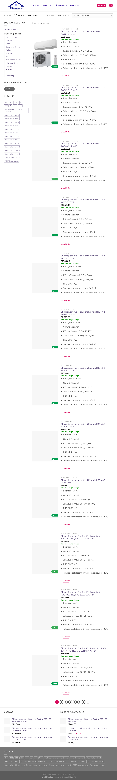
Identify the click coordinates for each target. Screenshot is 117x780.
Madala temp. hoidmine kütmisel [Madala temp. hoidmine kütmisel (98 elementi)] (13, 110)
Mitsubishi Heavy (13, 63)
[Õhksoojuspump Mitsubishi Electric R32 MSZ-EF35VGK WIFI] (45, 446)
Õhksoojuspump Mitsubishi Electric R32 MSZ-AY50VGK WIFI (83, 313)
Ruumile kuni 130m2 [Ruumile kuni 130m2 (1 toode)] (45, 761)
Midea (8, 57)
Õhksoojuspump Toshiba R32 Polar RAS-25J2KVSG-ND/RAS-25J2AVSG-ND (81, 537)
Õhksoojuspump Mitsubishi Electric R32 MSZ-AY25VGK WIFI (83, 200)
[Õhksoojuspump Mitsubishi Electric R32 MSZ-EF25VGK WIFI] (45, 390)
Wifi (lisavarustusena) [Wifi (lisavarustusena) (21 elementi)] (12, 157)
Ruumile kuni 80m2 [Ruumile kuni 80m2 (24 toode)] (94, 758)
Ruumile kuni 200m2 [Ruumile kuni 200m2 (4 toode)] (29, 765)
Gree (8, 44)
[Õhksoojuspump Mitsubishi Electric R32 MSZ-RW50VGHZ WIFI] (45, 165)
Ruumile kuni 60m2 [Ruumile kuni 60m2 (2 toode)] (77, 758)
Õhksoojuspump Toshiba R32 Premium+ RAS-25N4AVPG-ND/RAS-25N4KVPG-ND (83, 649)
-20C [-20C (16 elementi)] (11, 102)
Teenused (46, 5)
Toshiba (9, 69)
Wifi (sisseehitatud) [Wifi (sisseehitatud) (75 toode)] (97, 765)
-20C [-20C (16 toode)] (11, 758)
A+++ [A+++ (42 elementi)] (20, 106)
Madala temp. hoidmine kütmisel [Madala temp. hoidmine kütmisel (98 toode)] (56, 758)
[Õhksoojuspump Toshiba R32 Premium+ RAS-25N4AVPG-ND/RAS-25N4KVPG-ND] (45, 670)
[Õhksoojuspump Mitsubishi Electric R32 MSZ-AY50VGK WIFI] (45, 334)
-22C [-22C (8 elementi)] (16, 102)
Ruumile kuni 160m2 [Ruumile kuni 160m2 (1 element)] (12, 140)
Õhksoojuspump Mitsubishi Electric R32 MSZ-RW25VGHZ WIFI (83, 32)
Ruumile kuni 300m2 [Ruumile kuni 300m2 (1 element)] (12, 154)
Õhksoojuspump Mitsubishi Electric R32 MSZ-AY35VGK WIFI (83, 257)
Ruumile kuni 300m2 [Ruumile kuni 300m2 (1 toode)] (63, 765)
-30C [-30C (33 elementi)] (6, 106)
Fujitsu (9, 53)
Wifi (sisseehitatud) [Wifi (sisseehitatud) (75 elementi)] (12, 161)
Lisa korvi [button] (66, 76)
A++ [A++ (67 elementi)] (15, 106)
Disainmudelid (12, 37)
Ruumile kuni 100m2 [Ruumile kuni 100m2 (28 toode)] (28, 761)
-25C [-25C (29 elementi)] (21, 102)
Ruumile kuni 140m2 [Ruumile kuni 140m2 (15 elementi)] (12, 133)
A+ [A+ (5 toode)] (31, 758)
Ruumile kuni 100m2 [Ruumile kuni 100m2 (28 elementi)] (12, 126)
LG (7, 72)
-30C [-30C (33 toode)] (27, 758)
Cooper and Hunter (14, 47)
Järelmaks (61, 5)
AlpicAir (9, 40)
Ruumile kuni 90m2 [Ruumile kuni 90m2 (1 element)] (12, 122)
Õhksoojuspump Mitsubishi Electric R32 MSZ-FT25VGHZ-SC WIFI (83, 481)
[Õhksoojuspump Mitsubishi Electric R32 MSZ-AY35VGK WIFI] (45, 278)
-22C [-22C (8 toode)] (16, 758)
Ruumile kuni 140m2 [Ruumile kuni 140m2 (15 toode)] (61, 761)
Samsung (10, 76)
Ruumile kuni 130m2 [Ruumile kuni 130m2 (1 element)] (12, 129)
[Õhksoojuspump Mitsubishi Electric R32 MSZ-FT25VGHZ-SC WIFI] (45, 502)
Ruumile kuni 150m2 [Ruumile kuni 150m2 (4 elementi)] (12, 136)
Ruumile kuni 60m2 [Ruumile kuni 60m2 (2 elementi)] (12, 115)
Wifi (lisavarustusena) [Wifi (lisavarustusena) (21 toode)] (80, 765)
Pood (36, 5)
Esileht (8, 15)
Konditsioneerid (11, 29)
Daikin (8, 50)
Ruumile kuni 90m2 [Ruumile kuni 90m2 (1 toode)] (12, 761)
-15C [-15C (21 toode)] (6, 758)
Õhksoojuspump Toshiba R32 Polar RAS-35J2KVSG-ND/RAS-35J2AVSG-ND (81, 593)
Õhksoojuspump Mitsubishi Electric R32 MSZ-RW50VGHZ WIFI (83, 144)
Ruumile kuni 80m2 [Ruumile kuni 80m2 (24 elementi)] (12, 119)
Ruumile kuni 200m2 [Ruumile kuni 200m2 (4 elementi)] (12, 147)
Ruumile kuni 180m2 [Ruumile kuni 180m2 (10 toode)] (12, 765)
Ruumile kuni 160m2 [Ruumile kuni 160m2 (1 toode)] (95, 761)
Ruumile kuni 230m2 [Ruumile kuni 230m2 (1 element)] (12, 150)
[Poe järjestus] (92, 15)
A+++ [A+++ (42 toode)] (41, 758)
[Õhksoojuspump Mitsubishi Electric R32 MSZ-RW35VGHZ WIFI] (45, 109)
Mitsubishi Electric (13, 60)
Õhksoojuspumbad (12, 34)
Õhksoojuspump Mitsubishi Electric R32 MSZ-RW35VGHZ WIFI (83, 88)
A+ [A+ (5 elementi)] (11, 106)
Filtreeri (9, 89)
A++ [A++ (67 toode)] (35, 758)
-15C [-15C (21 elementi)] (6, 102)
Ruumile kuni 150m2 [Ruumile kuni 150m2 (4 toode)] (78, 761)
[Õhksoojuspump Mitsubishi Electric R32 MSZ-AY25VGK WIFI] (45, 222)
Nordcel (9, 66)
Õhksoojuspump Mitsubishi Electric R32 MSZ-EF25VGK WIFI (83, 369)
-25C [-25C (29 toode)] (21, 758)
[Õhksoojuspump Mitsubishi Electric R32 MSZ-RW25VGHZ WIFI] (45, 53)
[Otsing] (111, 5)
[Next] (88, 702)
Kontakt (74, 5)
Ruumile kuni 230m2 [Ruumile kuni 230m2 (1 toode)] (46, 765)
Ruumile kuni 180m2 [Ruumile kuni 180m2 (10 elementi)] (12, 143)
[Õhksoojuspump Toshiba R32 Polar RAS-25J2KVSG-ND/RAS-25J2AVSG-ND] (45, 558)
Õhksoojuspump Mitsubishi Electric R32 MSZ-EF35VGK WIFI (83, 425)
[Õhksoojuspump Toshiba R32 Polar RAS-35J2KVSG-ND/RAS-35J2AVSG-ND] (45, 614)
